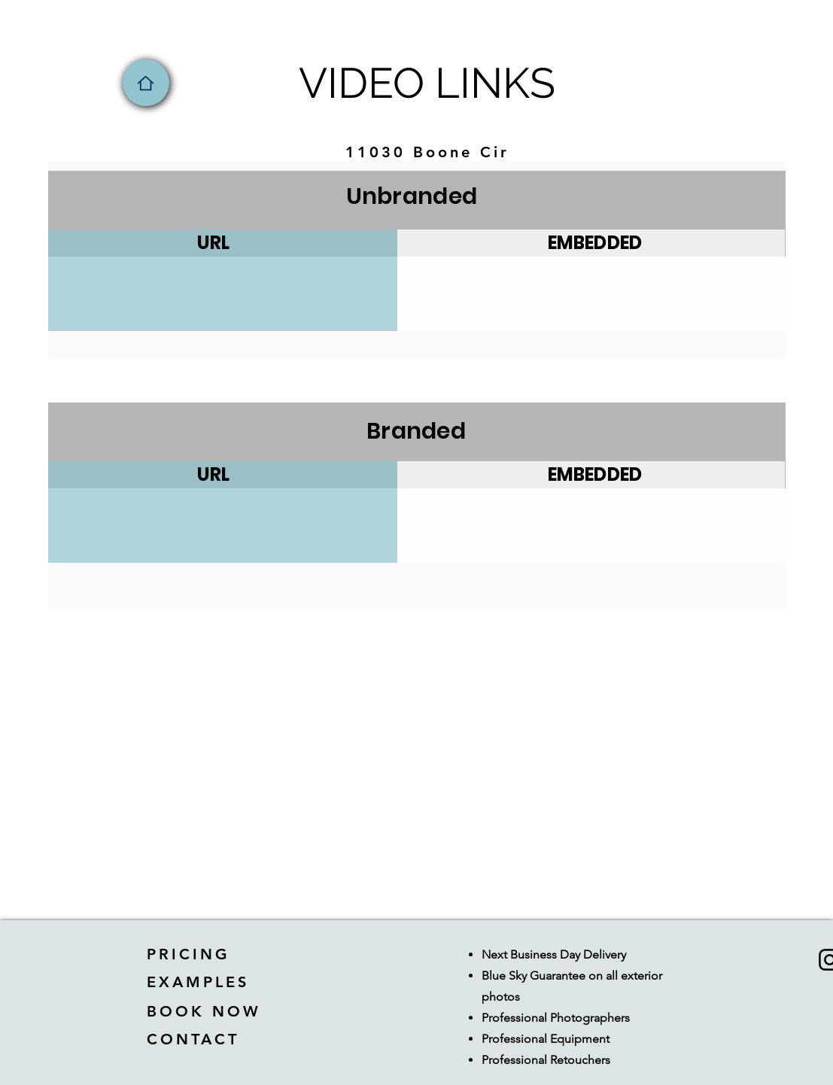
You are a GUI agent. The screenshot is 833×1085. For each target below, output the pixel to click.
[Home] (146, 82)
